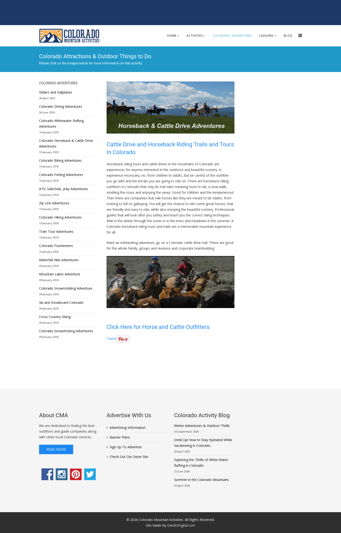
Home (171, 36)
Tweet (111, 338)
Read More (56, 449)
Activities (195, 36)
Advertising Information (128, 427)
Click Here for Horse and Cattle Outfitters (158, 327)
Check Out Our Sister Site (129, 456)
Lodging (266, 36)
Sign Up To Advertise (126, 447)
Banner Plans (120, 437)
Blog (288, 36)
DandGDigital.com (181, 525)
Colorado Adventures (232, 36)
